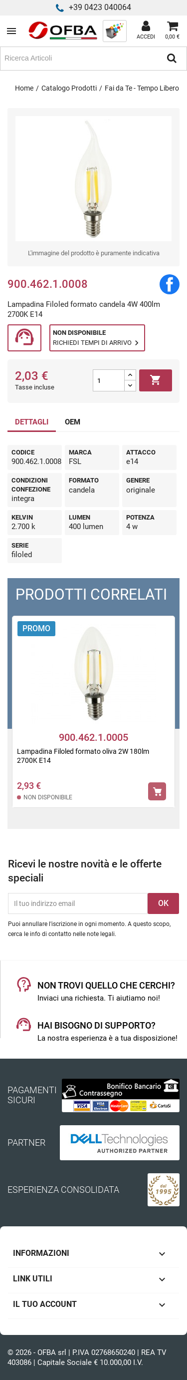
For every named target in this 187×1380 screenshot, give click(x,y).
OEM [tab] (72, 421)
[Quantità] (109, 380)
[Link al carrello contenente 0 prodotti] (172, 31)
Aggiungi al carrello (156, 380)
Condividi (170, 284)
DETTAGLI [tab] (31, 421)
